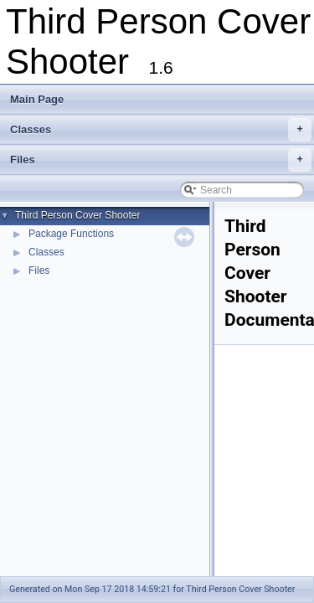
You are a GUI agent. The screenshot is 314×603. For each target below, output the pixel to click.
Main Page (37, 99)
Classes (160, 130)
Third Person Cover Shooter (77, 215)
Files (160, 160)
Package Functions (71, 234)
